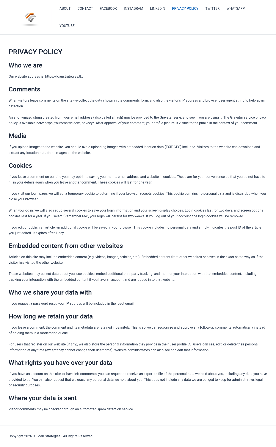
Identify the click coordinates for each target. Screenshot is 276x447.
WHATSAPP (235, 8)
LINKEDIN (157, 8)
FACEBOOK (108, 8)
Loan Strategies (48, 436)
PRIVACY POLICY (185, 8)
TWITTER (212, 8)
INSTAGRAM (133, 8)
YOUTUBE (67, 26)
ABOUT (65, 8)
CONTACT (85, 8)
